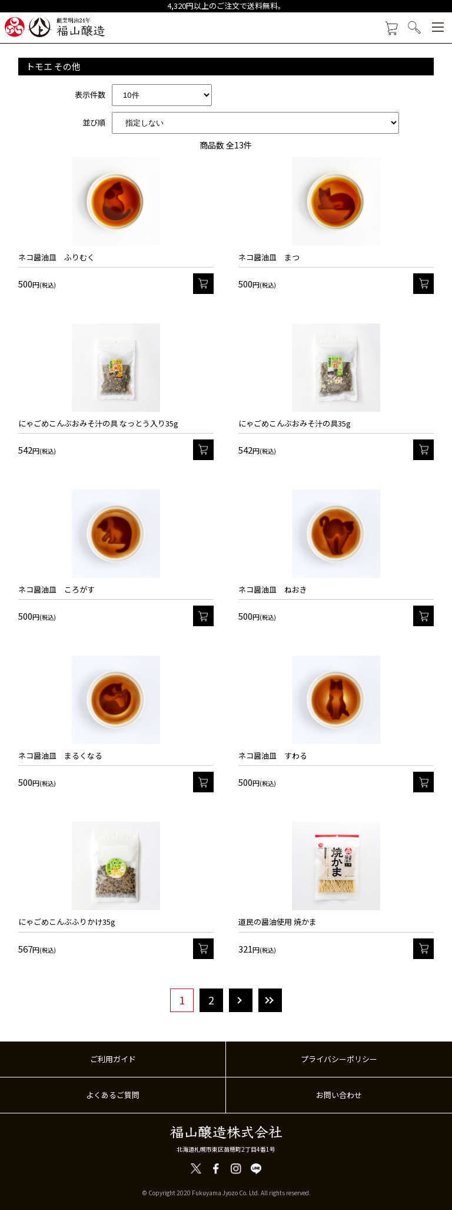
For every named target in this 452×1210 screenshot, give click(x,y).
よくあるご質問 (112, 1094)
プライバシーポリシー (339, 1058)
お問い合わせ (339, 1094)
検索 (415, 28)
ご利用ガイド (113, 1058)
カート (203, 283)
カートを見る (391, 28)
